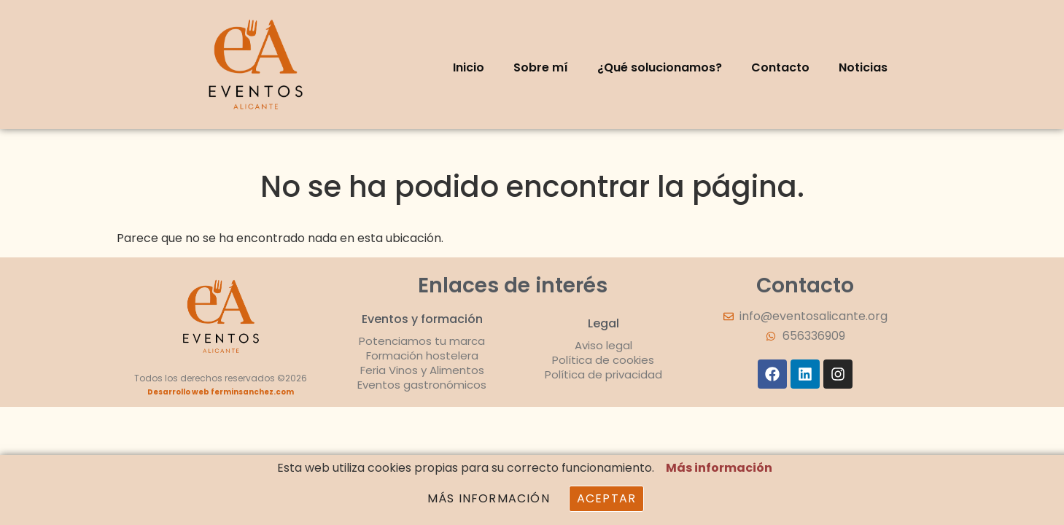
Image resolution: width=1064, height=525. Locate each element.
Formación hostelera (422, 355)
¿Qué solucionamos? (659, 67)
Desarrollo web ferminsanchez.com (220, 391)
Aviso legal (603, 345)
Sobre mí (540, 67)
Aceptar (606, 498)
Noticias (863, 67)
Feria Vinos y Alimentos (422, 370)
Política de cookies (603, 360)
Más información (719, 467)
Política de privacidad (603, 374)
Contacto (780, 67)
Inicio (468, 67)
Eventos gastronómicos (421, 384)
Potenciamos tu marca (422, 341)
